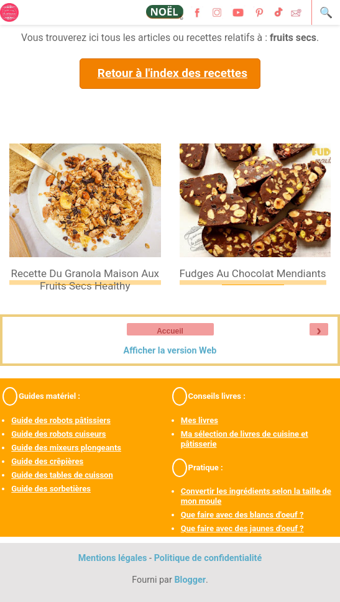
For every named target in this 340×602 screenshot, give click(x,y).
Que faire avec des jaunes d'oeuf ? (242, 528)
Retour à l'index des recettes (172, 73)
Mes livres (199, 420)
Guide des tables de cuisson (62, 475)
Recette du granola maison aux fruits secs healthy (85, 279)
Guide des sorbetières (51, 488)
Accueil (170, 331)
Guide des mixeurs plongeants (66, 447)
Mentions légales (112, 558)
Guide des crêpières (47, 461)
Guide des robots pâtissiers (61, 420)
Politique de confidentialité (208, 558)
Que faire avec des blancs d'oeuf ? (242, 514)
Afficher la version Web (170, 350)
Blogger (190, 580)
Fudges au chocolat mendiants (253, 273)
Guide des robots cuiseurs (58, 434)
